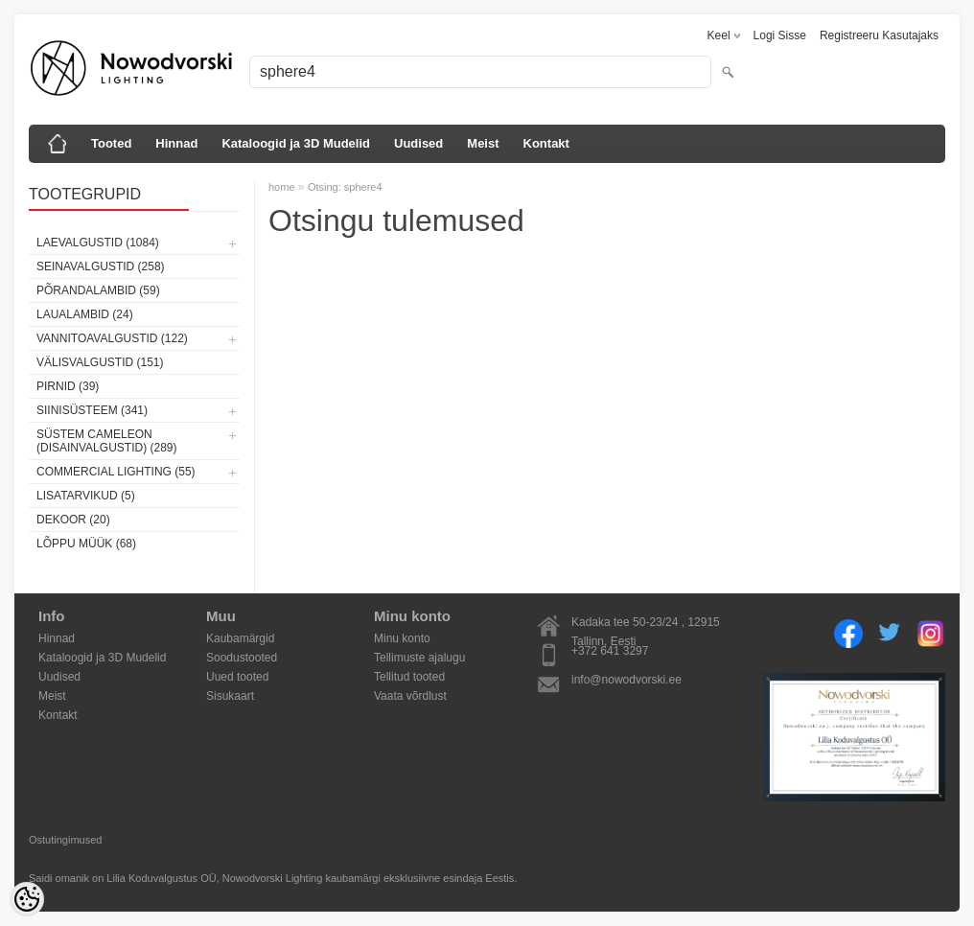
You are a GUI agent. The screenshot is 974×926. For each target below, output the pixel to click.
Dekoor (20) (73, 519)
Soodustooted (241, 657)
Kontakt (546, 143)
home (281, 187)
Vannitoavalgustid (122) (112, 338)
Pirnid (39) (67, 386)
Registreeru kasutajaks (879, 35)
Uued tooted (237, 676)
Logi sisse (780, 35)
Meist (483, 143)
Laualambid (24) (84, 314)
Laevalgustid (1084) (97, 242)
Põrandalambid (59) (98, 290)
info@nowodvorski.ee (626, 679)
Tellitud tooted (409, 676)
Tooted (111, 143)
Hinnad (176, 143)
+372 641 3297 (609, 651)
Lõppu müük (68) (86, 543)
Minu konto (402, 638)
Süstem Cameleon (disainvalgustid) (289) (106, 441)
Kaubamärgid (240, 638)
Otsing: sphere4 (345, 187)
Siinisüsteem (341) (92, 410)
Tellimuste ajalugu (419, 657)
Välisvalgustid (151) (100, 362)
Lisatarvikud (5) (85, 495)
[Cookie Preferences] (27, 899)
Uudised (418, 143)
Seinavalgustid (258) (100, 266)
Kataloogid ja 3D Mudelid (295, 143)
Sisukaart (230, 696)
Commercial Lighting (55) (116, 471)
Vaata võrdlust (410, 696)
